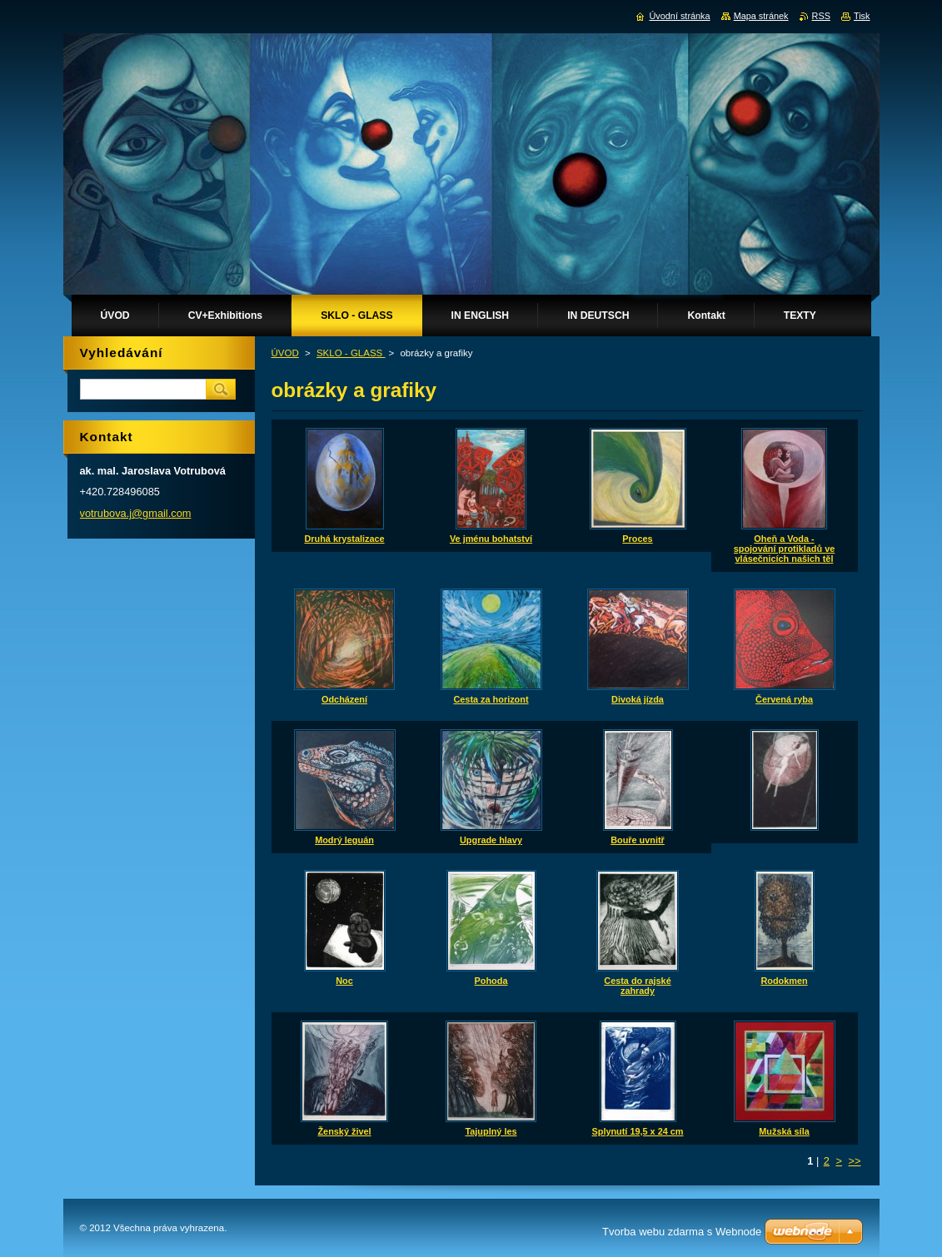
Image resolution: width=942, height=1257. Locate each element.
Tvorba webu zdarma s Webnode (681, 1231)
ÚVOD (285, 353)
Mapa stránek (761, 16)
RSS (821, 16)
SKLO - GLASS (351, 353)
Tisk (862, 16)
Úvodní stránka (679, 16)
